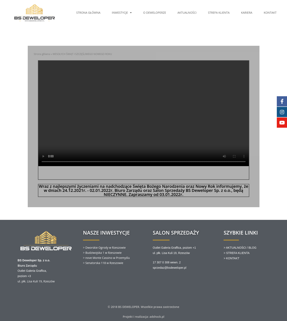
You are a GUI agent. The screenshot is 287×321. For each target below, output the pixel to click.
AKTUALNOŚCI (186, 13)
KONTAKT (270, 13)
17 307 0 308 (161, 262)
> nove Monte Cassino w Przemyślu (106, 258)
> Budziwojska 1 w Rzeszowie (102, 253)
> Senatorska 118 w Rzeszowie (103, 263)
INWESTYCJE (122, 13)
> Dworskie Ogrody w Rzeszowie (104, 247)
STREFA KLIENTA (218, 13)
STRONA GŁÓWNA (88, 13)
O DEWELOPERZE (154, 13)
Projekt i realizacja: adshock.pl (143, 317)
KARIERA (246, 13)
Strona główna (42, 54)
